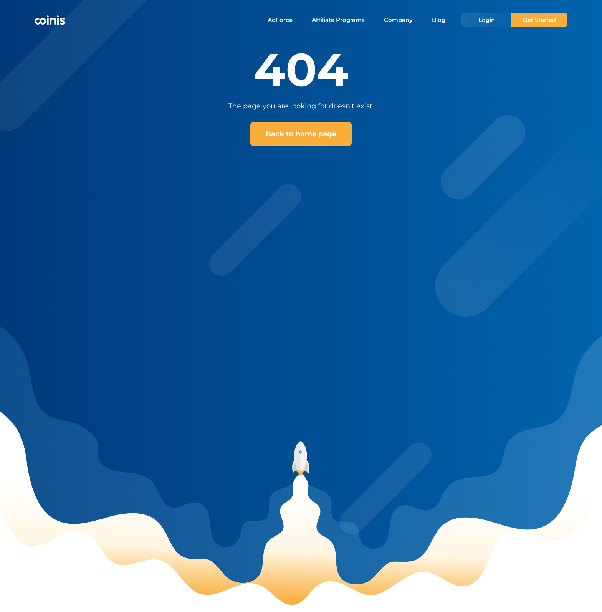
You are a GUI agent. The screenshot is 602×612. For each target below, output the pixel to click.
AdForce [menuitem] (280, 20)
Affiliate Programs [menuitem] (338, 20)
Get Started (539, 19)
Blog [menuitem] (438, 20)
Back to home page (301, 134)
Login (486, 19)
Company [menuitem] (398, 20)
